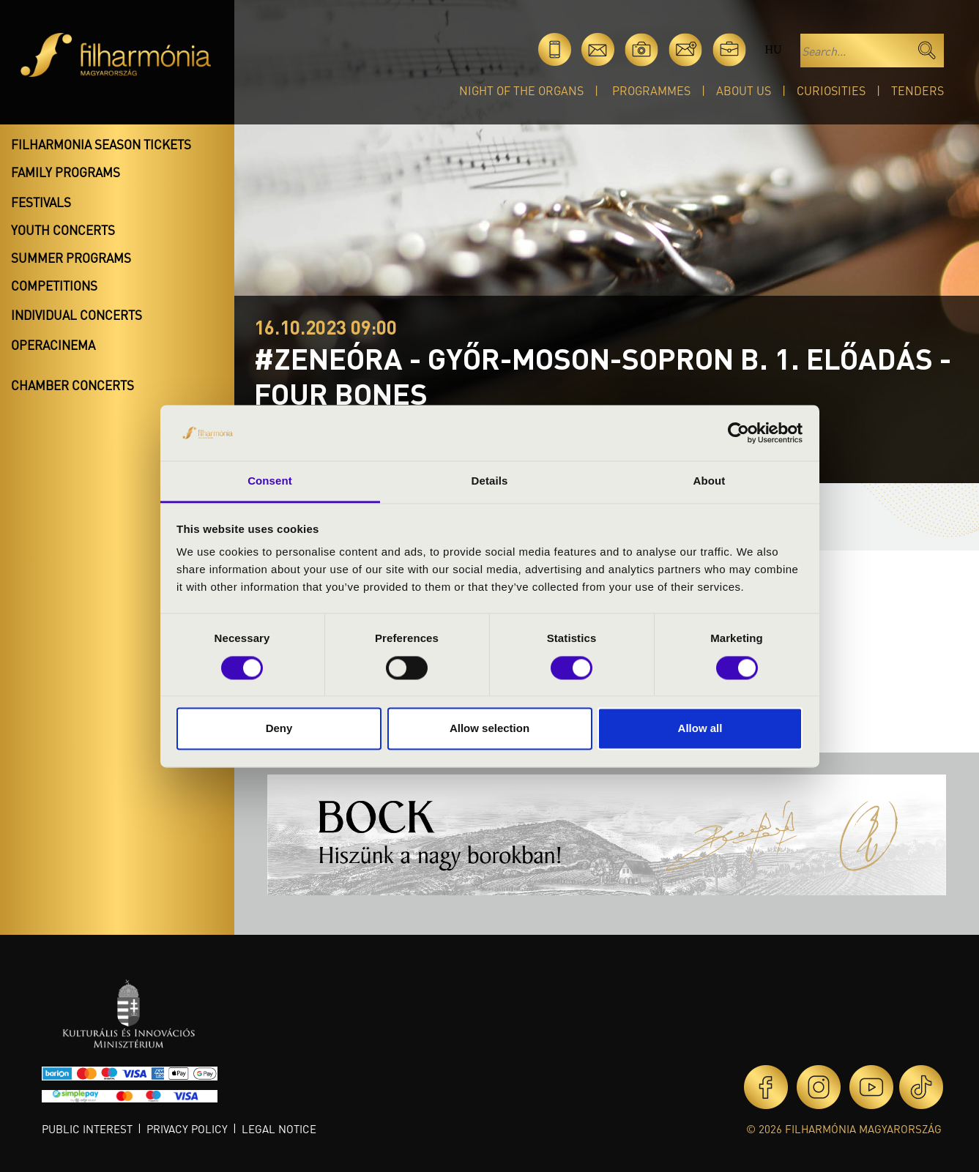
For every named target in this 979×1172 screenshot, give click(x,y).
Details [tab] (490, 481)
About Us (743, 90)
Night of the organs (521, 90)
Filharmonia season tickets (101, 144)
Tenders (917, 90)
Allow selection (489, 729)
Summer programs (71, 258)
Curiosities (831, 90)
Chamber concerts (72, 385)
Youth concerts (63, 230)
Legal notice (279, 1128)
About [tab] (709, 481)
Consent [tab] (269, 481)
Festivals (41, 202)
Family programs (65, 172)
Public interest (87, 1128)
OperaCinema (53, 345)
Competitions (54, 285)
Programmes (651, 90)
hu (772, 49)
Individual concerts (76, 315)
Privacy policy (187, 1128)
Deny (279, 729)
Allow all (700, 729)
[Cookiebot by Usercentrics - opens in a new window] (738, 433)
